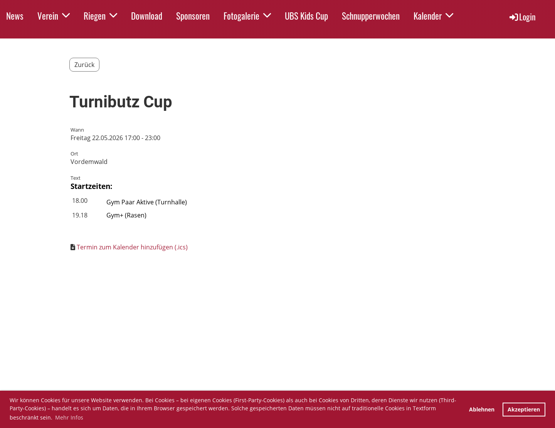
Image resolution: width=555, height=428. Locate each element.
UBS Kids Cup (306, 15)
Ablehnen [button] (481, 409)
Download (146, 15)
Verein (53, 15)
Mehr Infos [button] (69, 417)
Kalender (433, 15)
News (15, 15)
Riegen (100, 15)
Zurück (84, 64)
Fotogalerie (247, 15)
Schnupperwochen (371, 15)
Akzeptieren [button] (524, 409)
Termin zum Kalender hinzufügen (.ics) (132, 247)
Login (522, 16)
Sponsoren (193, 15)
